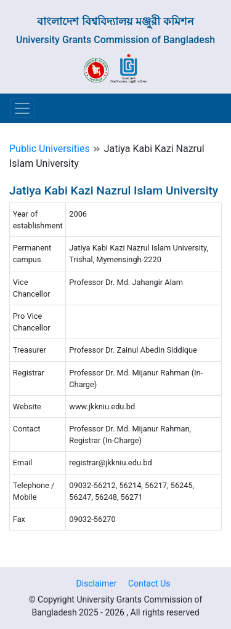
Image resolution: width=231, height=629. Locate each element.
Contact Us (149, 583)
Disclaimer (96, 583)
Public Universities (49, 148)
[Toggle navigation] (22, 108)
